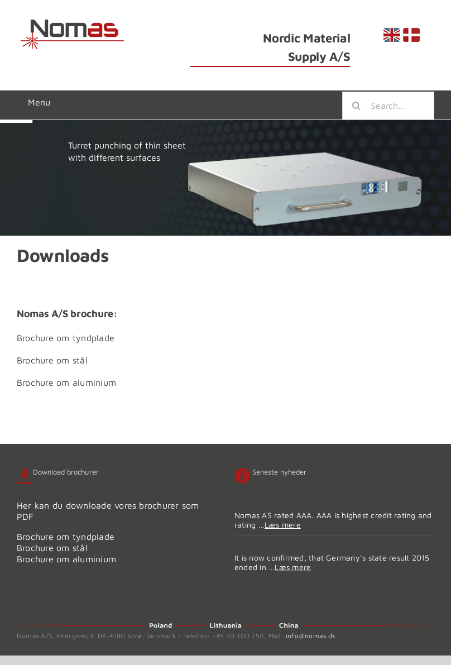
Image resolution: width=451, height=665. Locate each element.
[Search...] (388, 105)
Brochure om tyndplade (65, 338)
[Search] (356, 105)
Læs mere (283, 524)
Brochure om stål (52, 360)
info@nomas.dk (310, 635)
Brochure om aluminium (66, 382)
